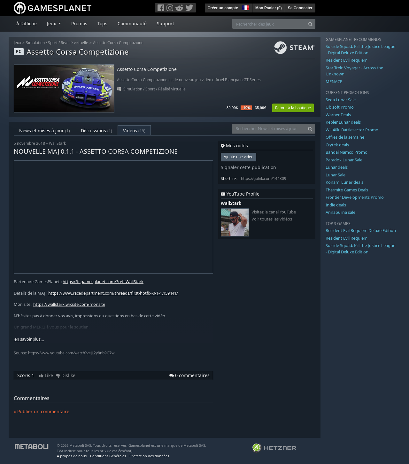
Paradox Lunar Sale (344, 160)
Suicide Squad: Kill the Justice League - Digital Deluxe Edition (360, 49)
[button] (245, 7)
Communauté (132, 23)
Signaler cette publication (248, 167)
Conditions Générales (108, 455)
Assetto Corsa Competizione (118, 42)
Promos (79, 23)
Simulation (35, 42)
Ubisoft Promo (340, 107)
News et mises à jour (44, 131)
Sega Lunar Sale (341, 100)
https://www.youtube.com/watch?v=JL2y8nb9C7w (71, 353)
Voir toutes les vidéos (271, 219)
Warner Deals (338, 115)
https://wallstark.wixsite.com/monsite (69, 304)
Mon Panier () (268, 8)
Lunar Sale (335, 175)
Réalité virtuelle (74, 42)
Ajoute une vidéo (238, 156)
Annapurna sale (340, 212)
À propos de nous (72, 455)
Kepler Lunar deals (343, 122)
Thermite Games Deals (347, 190)
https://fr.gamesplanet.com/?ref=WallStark (103, 281)
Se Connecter (300, 8)
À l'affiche (26, 23)
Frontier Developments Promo (355, 197)
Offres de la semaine (345, 137)
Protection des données (149, 455)
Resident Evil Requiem (346, 60)
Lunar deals (337, 167)
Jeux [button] (52, 23)
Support (165, 23)
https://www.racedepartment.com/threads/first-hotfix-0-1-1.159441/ (113, 293)
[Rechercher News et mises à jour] (268, 129)
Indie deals (336, 205)
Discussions (96, 131)
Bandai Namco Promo (346, 152)
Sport (53, 42)
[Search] (310, 24)
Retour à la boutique (293, 108)
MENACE (334, 81)
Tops (102, 23)
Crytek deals (337, 145)
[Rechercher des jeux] (269, 24)
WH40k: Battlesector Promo (352, 130)
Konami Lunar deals (344, 182)
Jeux (17, 42)
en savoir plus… (29, 339)
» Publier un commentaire (41, 411)
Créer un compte (223, 8)
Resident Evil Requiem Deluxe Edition (361, 230)
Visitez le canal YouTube (273, 212)
